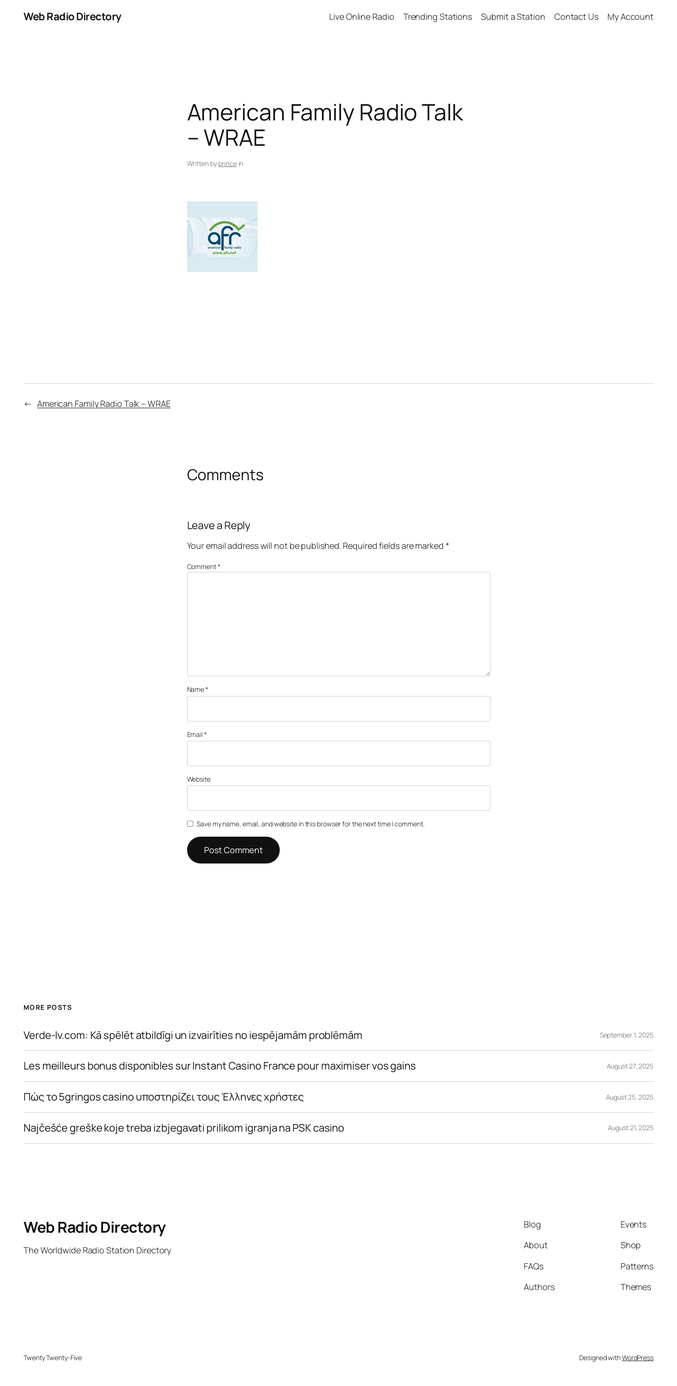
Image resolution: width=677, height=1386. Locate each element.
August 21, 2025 (631, 1127)
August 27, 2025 (630, 1065)
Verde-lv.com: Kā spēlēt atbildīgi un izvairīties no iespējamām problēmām (193, 1035)
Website (199, 779)
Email (197, 734)
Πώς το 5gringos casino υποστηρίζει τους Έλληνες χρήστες (164, 1097)
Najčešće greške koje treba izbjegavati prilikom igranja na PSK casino (184, 1128)
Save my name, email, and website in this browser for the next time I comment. (310, 823)
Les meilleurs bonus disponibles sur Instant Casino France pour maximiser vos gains (220, 1066)
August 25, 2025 (630, 1097)
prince (227, 163)
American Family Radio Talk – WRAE (104, 403)
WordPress (637, 1357)
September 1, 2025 (626, 1034)
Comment (203, 566)
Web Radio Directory (72, 16)
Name (197, 689)
